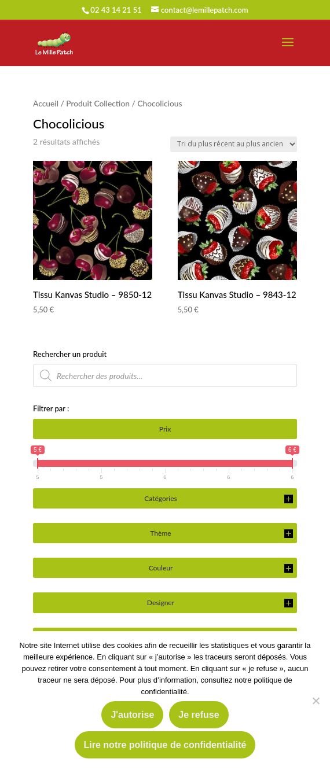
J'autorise (132, 715)
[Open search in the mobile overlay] (165, 375)
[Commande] (233, 144)
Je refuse (198, 715)
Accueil (45, 103)
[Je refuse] (315, 700)
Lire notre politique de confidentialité (165, 745)
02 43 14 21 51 (115, 9)
